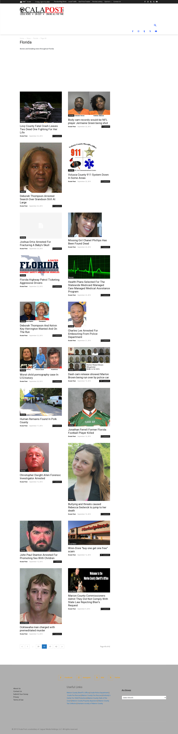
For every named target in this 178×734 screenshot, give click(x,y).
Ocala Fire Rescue (74, 695)
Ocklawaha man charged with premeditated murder (37, 629)
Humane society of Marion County (90, 703)
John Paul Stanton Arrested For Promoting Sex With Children (39, 556)
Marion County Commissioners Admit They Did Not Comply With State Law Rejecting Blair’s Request (88, 600)
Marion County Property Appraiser (84, 701)
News (29, 38)
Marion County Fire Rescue (92, 695)
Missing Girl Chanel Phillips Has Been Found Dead (87, 242)
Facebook (68, 677)
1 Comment (106, 126)
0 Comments (57, 136)
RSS (102, 677)
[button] (155, 25)
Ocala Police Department (99, 693)
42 (56, 646)
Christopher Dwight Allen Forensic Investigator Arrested (40, 477)
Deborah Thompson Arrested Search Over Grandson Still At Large (37, 199)
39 (38, 646)
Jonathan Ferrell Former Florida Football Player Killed (87, 431)
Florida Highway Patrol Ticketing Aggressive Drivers (39, 281)
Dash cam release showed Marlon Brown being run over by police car (88, 376)
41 (50, 646)
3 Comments (57, 381)
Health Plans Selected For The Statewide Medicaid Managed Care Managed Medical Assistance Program (89, 286)
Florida (35, 38)
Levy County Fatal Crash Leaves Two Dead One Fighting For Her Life (39, 129)
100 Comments (105, 381)
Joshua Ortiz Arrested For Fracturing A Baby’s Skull (35, 243)
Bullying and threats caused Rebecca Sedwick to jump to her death (87, 507)
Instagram (86, 677)
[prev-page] (22, 646)
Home (22, 38)
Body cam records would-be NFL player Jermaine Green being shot (88, 121)
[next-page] (62, 646)
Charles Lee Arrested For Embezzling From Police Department (83, 334)
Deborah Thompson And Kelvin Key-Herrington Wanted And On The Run (38, 329)
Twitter (117, 677)
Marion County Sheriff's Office (78, 693)
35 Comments (105, 555)
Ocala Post (23, 136)
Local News (72, 544)
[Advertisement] (89, 72)
